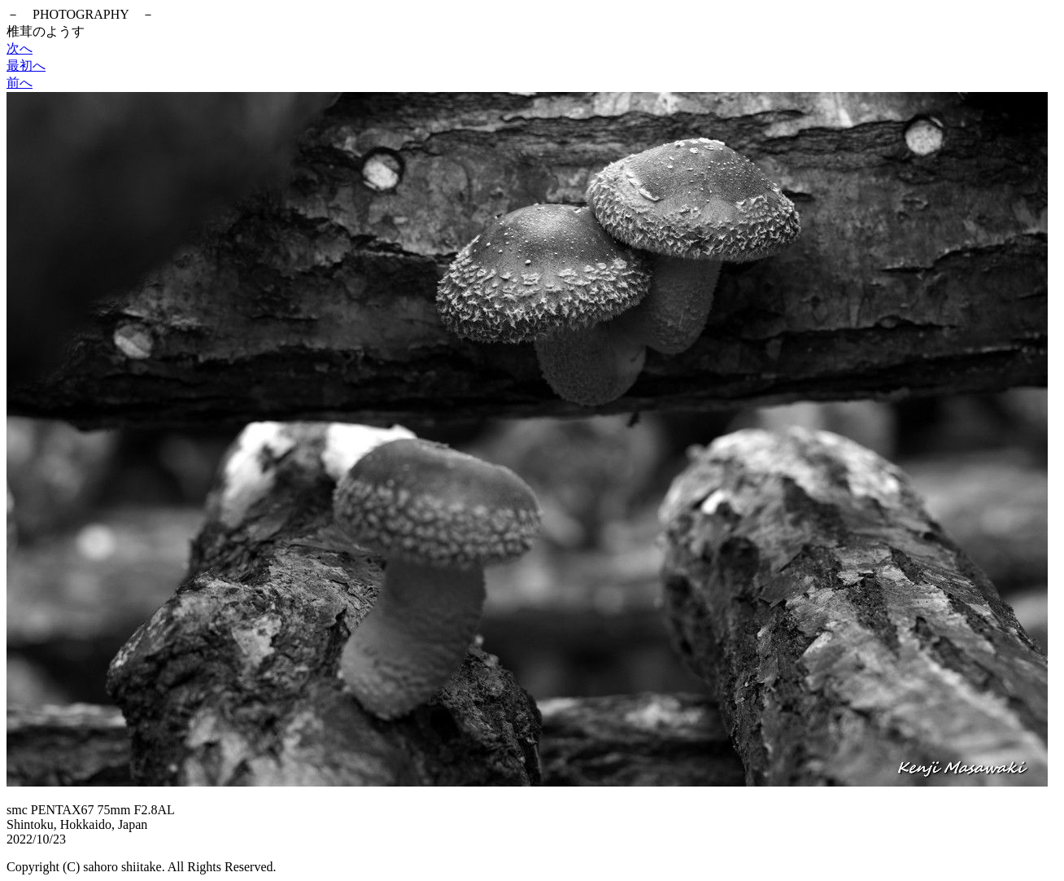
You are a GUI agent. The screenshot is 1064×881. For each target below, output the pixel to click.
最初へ (26, 65)
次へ (20, 48)
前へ (20, 83)
